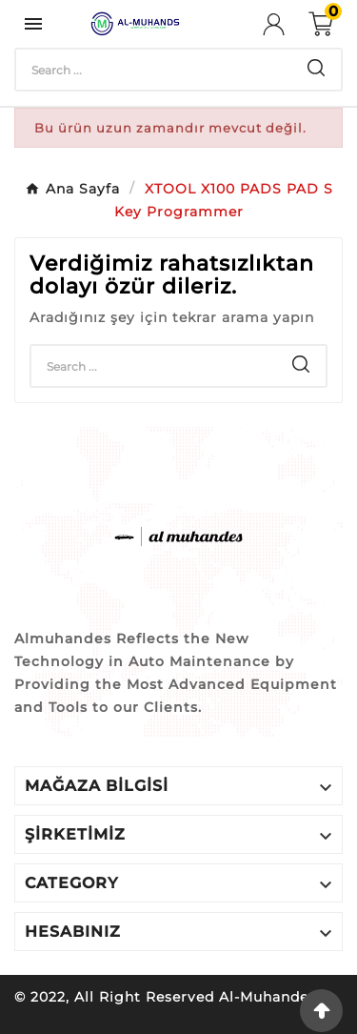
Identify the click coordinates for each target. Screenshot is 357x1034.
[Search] (153, 70)
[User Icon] (285, 24)
